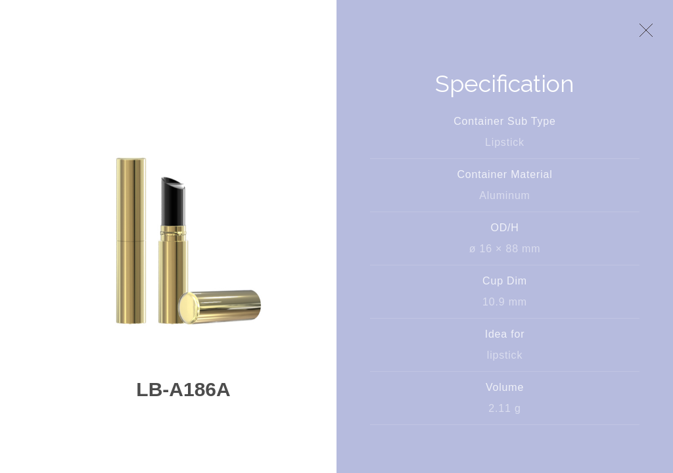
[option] (183, 240)
